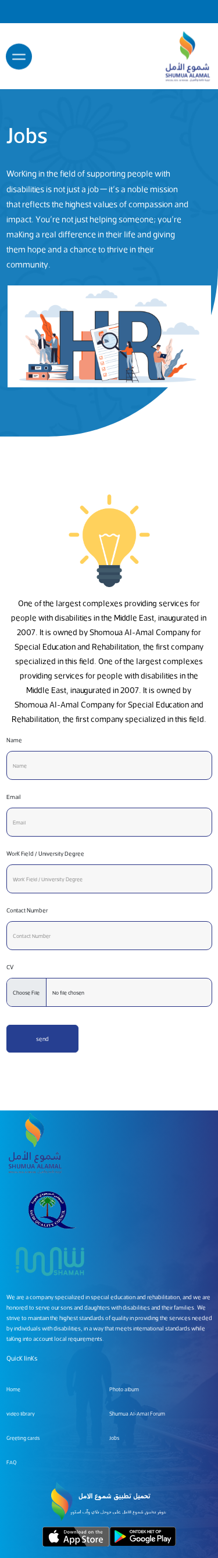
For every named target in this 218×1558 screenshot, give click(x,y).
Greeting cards (23, 1438)
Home (13, 1389)
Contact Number (27, 910)
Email (13, 796)
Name (14, 740)
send (42, 1038)
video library (20, 1413)
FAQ (11, 1462)
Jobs (114, 1438)
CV (10, 967)
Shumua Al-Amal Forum (137, 1413)
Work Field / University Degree (45, 853)
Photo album (124, 1389)
